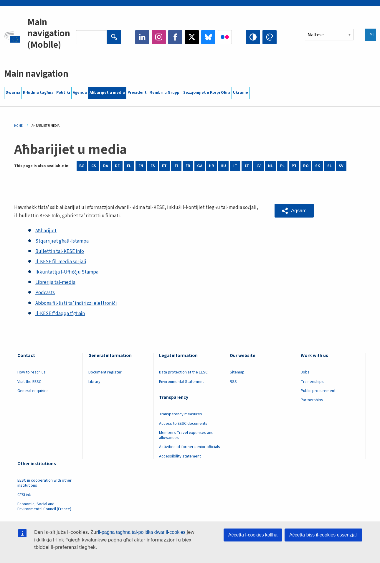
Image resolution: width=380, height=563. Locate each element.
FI (176, 166)
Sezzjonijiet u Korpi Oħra (206, 93)
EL (129, 166)
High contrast (253, 37)
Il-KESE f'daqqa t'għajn (60, 313)
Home (18, 126)
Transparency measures (180, 414)
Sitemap (237, 372)
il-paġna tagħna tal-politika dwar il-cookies (142, 532)
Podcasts (45, 292)
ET (164, 166)
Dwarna (13, 93)
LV (259, 166)
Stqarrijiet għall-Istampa (62, 241)
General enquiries (33, 391)
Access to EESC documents (183, 424)
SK (317, 166)
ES (153, 166)
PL (282, 166)
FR (188, 166)
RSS (233, 382)
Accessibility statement (180, 456)
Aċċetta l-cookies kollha (252, 534)
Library (94, 382)
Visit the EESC (29, 382)
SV (341, 166)
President (137, 93)
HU (223, 166)
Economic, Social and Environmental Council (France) (44, 506)
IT (235, 166)
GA (199, 166)
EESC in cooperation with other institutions (44, 483)
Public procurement (318, 391)
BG (82, 166)
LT (247, 166)
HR (211, 166)
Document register (105, 372)
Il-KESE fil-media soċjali (60, 261)
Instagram (159, 37)
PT (294, 166)
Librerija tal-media (55, 282)
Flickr (225, 37)
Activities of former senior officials (189, 447)
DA (105, 166)
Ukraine (240, 93)
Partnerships (312, 400)
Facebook (175, 37)
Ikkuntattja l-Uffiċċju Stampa (66, 272)
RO (306, 166)
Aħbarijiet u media (107, 93)
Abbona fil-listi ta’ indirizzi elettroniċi (76, 303)
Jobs (305, 372)
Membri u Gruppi (165, 93)
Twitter (192, 37)
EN (140, 166)
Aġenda (80, 93)
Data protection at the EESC (183, 372)
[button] (294, 211)
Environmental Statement (181, 382)
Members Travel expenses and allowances (186, 435)
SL (329, 166)
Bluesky (208, 37)
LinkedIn (142, 37)
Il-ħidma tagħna (38, 93)
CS (93, 166)
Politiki (63, 93)
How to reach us (31, 372)
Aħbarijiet (46, 230)
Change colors (269, 37)
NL (270, 166)
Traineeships (312, 382)
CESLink (24, 495)
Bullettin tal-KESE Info (59, 251)
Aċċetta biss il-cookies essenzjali (323, 534)
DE (117, 166)
